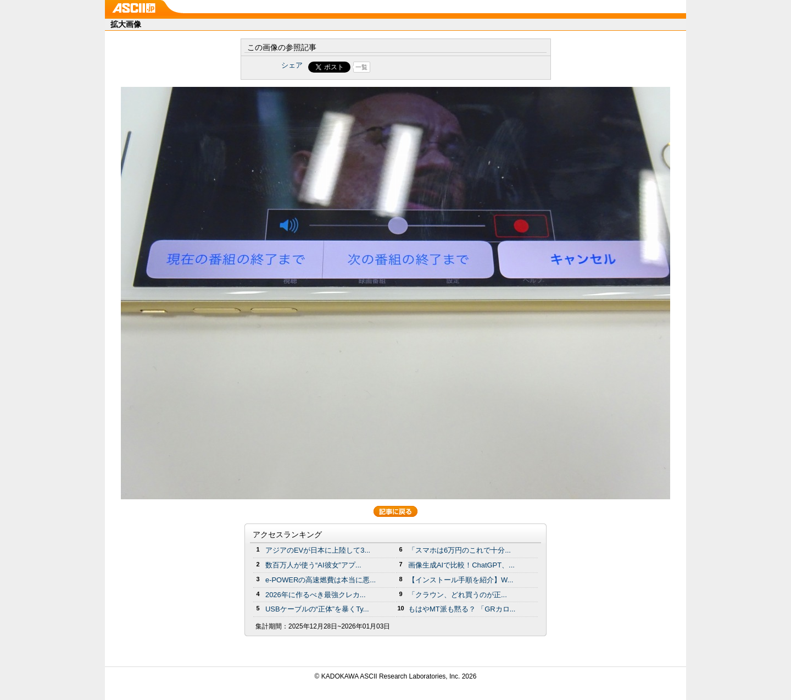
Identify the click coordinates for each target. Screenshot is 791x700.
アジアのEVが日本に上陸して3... (317, 550)
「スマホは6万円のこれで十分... (459, 550)
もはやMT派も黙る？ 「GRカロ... (461, 609)
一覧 (361, 67)
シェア (292, 65)
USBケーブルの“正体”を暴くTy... (317, 609)
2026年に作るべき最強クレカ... (315, 595)
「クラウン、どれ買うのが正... (457, 595)
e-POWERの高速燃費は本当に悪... (320, 580)
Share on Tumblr (436, 67)
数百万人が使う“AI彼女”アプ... (313, 565)
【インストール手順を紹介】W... (460, 580)
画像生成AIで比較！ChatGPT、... (461, 565)
